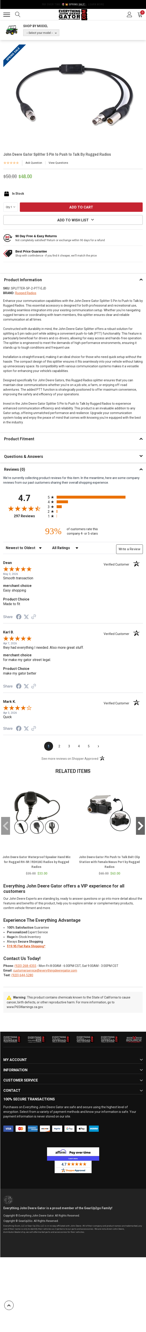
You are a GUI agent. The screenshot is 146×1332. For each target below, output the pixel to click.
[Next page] (98, 746)
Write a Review (129, 549)
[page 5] (88, 746)
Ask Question (33, 162)
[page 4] (78, 746)
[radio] (95, 497)
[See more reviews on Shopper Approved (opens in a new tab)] (33, 617)
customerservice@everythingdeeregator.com (45, 970)
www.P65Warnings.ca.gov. (25, 1007)
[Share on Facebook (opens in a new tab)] (18, 617)
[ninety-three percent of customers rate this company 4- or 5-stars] (73, 531)
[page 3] (69, 746)
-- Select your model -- (40, 32)
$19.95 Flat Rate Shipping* (26, 946)
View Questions (58, 162)
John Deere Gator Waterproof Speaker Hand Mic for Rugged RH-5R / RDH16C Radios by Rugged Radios (36, 862)
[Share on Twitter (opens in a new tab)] (26, 617)
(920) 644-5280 (22, 975)
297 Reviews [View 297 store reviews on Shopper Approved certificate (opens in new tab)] (30, 516)
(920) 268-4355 (25, 966)
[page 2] (59, 746)
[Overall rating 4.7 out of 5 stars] (24, 508)
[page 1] (48, 746)
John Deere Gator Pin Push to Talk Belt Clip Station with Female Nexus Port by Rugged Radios (109, 862)
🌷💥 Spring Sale (73, 4)
